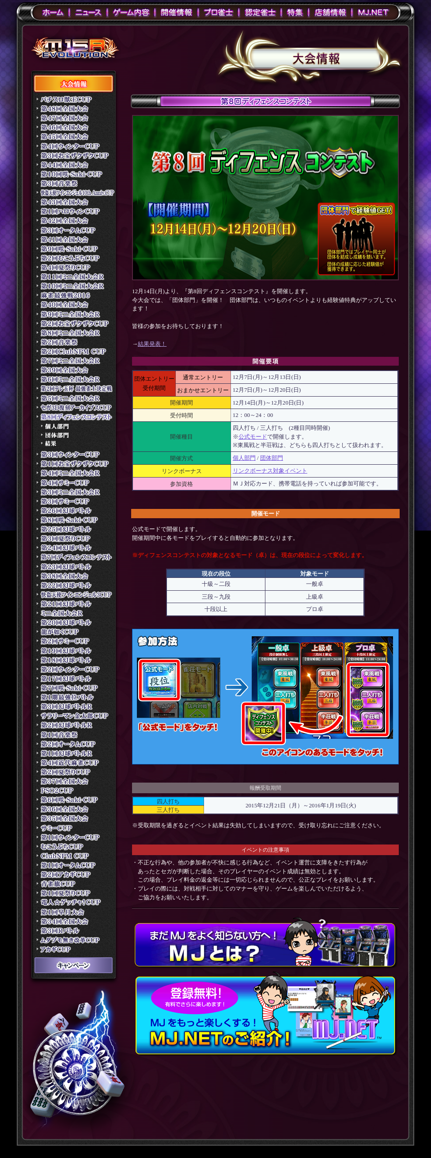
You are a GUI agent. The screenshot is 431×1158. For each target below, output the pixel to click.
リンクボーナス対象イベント (270, 470)
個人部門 (244, 458)
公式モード (252, 436)
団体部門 (271, 458)
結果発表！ (152, 343)
